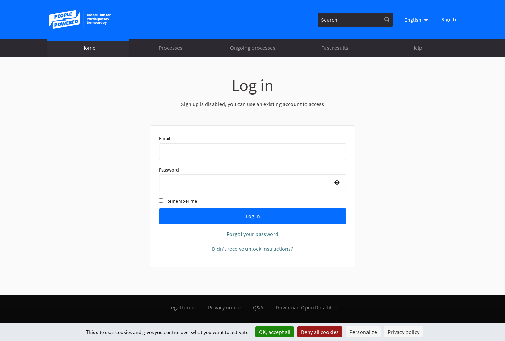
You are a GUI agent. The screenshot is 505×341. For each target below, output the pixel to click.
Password (252, 179)
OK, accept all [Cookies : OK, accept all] (274, 331)
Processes (170, 47)
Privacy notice (224, 307)
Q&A (258, 307)
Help (416, 47)
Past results (334, 47)
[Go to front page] (81, 20)
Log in (252, 216)
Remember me (178, 201)
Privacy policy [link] (403, 331)
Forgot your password (252, 233)
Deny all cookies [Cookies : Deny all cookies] (320, 331)
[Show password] (337, 183)
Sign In (449, 19)
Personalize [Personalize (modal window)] (363, 331)
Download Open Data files (306, 307)
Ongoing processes (252, 47)
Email (252, 147)
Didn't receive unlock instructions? (252, 248)
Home (88, 47)
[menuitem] (417, 19)
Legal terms (182, 307)
